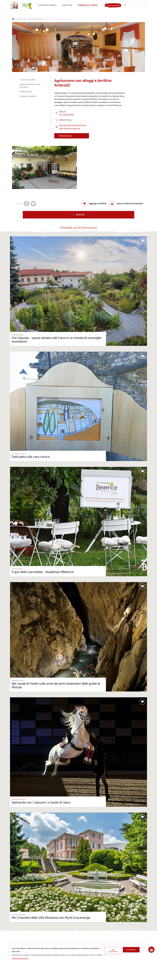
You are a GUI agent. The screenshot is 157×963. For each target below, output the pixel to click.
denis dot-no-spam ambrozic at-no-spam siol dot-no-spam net (73, 127)
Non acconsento (112, 950)
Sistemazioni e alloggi (35, 19)
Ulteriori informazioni (20, 958)
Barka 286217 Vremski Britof (66, 113)
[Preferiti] (125, 5)
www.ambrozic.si (65, 135)
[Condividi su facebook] (26, 204)
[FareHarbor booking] (151, 949)
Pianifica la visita (21, 19)
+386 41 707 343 (65, 120)
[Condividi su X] (33, 204)
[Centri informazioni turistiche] (130, 5)
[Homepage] (14, 6)
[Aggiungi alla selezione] (94, 204)
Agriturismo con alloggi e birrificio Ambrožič (57, 19)
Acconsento (131, 949)
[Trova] (135, 5)
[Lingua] (144, 5)
